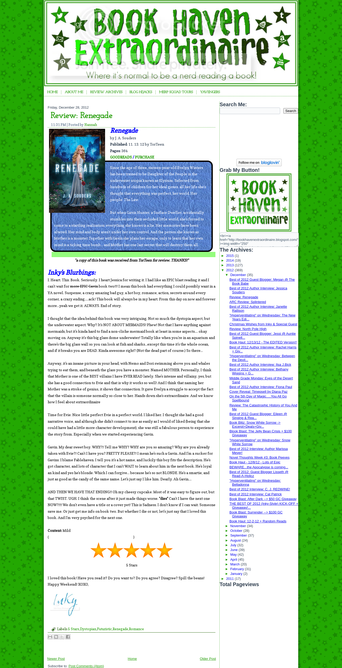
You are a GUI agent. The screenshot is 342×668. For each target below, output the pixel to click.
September (239, 535)
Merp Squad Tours (176, 92)
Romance (136, 629)
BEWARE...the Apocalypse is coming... (258, 467)
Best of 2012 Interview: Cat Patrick (255, 494)
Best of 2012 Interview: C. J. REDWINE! (259, 489)
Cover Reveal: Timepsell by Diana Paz (258, 392)
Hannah (90, 125)
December (238, 275)
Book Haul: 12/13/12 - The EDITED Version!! (263, 342)
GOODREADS (121, 157)
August (236, 540)
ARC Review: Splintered (247, 302)
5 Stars (73, 629)
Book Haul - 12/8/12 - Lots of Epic (254, 462)
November (238, 526)
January (236, 574)
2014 (230, 260)
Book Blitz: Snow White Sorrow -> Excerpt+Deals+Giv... (254, 424)
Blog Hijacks (140, 92)
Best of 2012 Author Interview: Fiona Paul (260, 387)
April (234, 559)
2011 (230, 579)
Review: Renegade (81, 116)
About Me (74, 92)
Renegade (120, 629)
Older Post (208, 659)
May (234, 554)
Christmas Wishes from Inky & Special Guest (263, 324)
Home (52, 92)
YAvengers (210, 92)
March (235, 564)
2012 (230, 270)
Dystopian (88, 629)
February (237, 569)
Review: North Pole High (248, 329)
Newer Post (56, 659)
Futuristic (104, 629)
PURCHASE (144, 157)
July (233, 545)
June (234, 550)
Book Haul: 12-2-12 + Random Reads (257, 521)
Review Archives (106, 92)
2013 (230, 265)
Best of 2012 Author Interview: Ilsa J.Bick (260, 365)
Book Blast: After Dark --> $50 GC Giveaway (262, 499)
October (236, 531)
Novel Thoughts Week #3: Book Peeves (259, 457)
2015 (230, 256)
